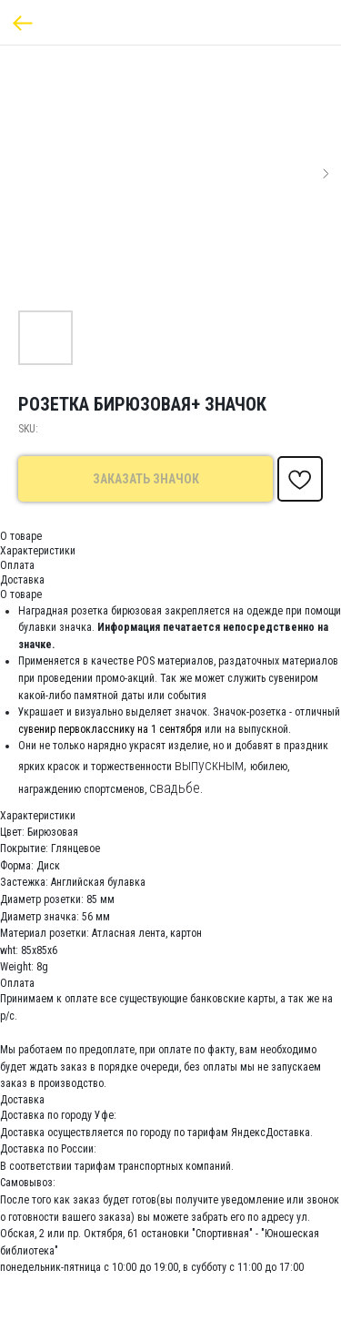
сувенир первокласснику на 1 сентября (110, 729)
